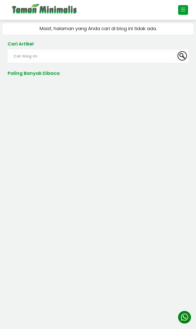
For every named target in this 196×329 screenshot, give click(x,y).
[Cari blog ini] (93, 56)
